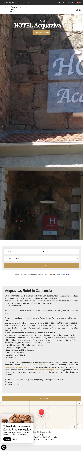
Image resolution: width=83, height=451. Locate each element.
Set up (15, 439)
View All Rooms (41, 32)
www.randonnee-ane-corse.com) (18, 367)
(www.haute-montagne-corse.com (49, 370)
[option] (41, 127)
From (9, 251)
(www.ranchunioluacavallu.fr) (33, 365)
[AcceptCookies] (3, 447)
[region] (17, 428)
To (43, 251)
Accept (7, 439)
